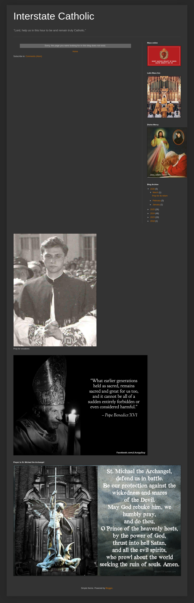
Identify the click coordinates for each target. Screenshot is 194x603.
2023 (152, 217)
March (156, 192)
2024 (152, 213)
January (156, 204)
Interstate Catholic (53, 16)
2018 (152, 221)
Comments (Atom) (34, 56)
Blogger (109, 588)
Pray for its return (160, 196)
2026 (152, 189)
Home (75, 51)
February (157, 200)
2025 (152, 209)
